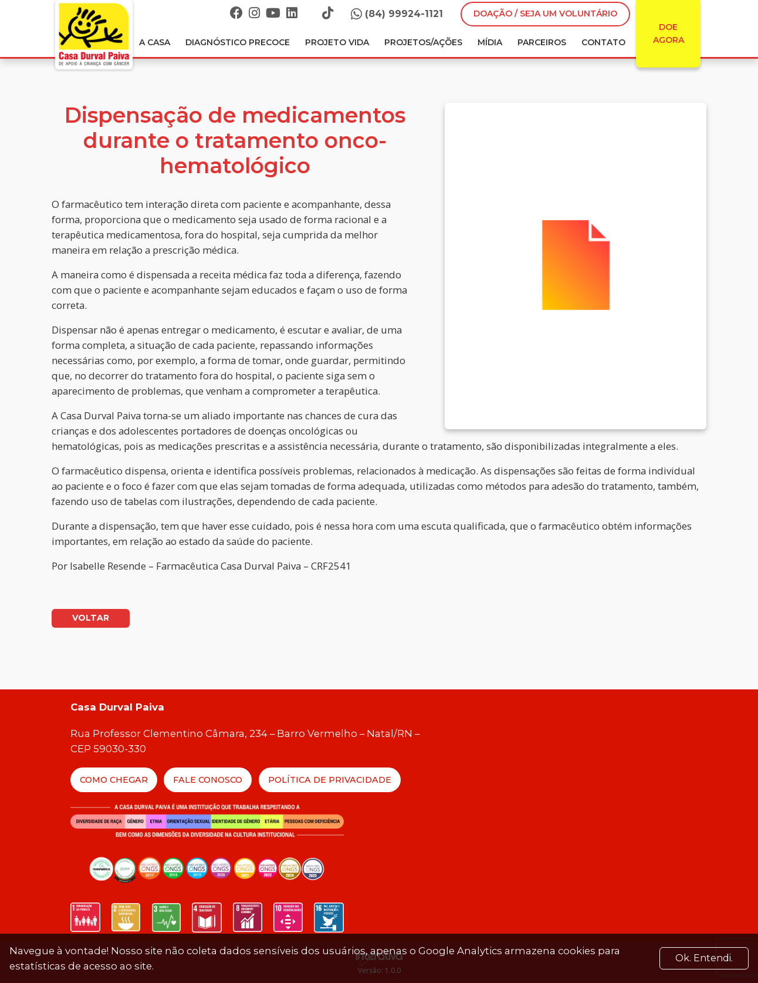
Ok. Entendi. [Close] (704, 958)
